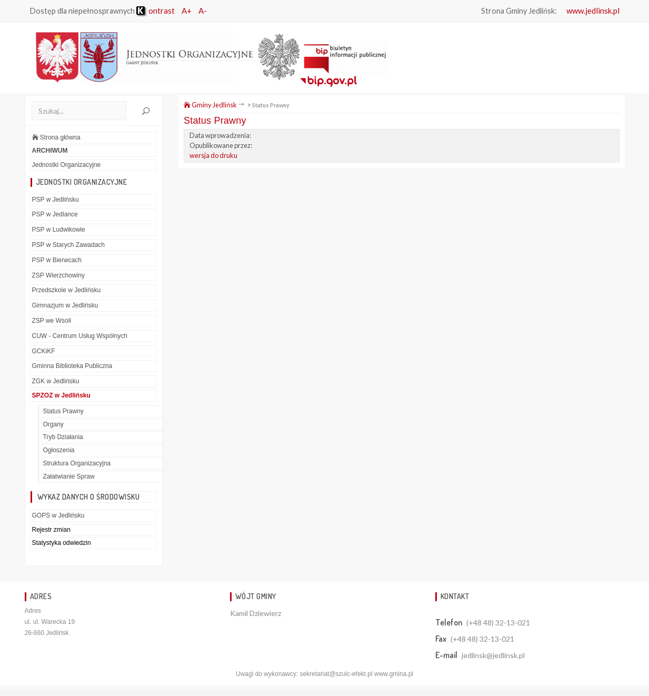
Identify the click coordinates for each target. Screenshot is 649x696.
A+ (187, 10)
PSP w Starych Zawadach (68, 244)
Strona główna (56, 137)
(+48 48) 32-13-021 (498, 622)
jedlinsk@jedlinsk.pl (493, 655)
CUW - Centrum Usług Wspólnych (79, 336)
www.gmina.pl (393, 674)
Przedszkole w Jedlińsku (66, 290)
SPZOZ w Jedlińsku (61, 395)
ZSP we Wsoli (51, 320)
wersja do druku (213, 155)
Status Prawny (63, 411)
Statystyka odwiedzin (61, 542)
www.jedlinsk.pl (593, 10)
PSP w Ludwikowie (58, 229)
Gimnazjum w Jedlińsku (65, 305)
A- (202, 10)
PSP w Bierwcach (57, 260)
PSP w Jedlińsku (55, 199)
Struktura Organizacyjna (77, 463)
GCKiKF (43, 351)
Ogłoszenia (59, 450)
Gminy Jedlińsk (210, 105)
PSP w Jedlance (55, 214)
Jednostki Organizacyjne (66, 164)
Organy (53, 424)
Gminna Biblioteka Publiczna (72, 366)
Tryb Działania (63, 437)
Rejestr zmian (51, 529)
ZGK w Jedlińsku (55, 381)
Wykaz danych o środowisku (88, 496)
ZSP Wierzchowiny (58, 275)
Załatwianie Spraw (69, 476)
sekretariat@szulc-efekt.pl (335, 674)
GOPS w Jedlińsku (58, 515)
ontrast (155, 10)
